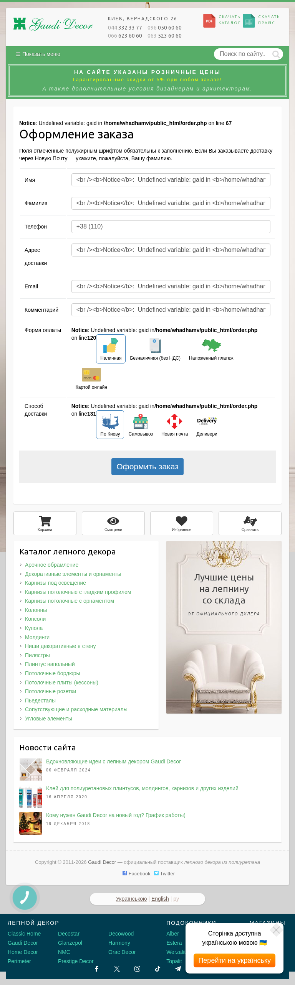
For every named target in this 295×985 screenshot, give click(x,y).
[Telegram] (178, 969)
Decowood (121, 934)
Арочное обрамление (51, 565)
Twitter (164, 873)
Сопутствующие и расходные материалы (76, 709)
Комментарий (41, 310)
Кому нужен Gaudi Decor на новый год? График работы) (116, 815)
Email (31, 286)
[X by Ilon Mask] (117, 969)
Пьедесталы (40, 700)
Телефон (36, 227)
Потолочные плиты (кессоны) (61, 682)
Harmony (119, 943)
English (160, 899)
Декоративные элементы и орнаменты (73, 574)
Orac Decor (122, 952)
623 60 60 (125, 36)
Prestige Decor (76, 961)
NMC (64, 952)
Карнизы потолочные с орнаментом (69, 601)
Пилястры (37, 655)
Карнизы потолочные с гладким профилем (78, 592)
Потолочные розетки (50, 691)
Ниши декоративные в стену (60, 646)
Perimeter (19, 961)
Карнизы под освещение (55, 583)
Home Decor (23, 952)
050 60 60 (165, 28)
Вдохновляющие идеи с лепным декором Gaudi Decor (113, 761)
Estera (174, 943)
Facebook (137, 873)
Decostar (69, 934)
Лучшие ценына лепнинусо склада (224, 596)
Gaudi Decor (23, 943)
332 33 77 (125, 28)
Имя (30, 180)
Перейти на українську (234, 960)
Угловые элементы (48, 718)
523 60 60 (165, 36)
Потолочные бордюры (52, 673)
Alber (172, 934)
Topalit (174, 961)
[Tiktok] (158, 969)
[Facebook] (96, 969)
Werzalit (176, 952)
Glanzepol (70, 943)
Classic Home (24, 934)
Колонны (36, 610)
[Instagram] (137, 969)
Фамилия (36, 203)
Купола (34, 628)
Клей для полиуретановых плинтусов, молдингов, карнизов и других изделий (142, 788)
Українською (131, 899)
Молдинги (37, 637)
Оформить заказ (147, 466)
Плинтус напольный (50, 664)
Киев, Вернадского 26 (142, 18)
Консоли (35, 619)
